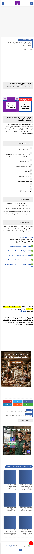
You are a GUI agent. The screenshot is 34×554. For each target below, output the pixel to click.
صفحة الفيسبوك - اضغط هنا (19, 246)
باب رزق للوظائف (9, 546)
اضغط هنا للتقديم (25, 237)
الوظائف (22, 311)
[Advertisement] (17, 22)
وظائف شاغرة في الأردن (25, 39)
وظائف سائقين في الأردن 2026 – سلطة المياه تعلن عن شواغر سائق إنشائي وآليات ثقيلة (9, 533)
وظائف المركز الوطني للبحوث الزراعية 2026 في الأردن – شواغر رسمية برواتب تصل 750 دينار (25, 533)
